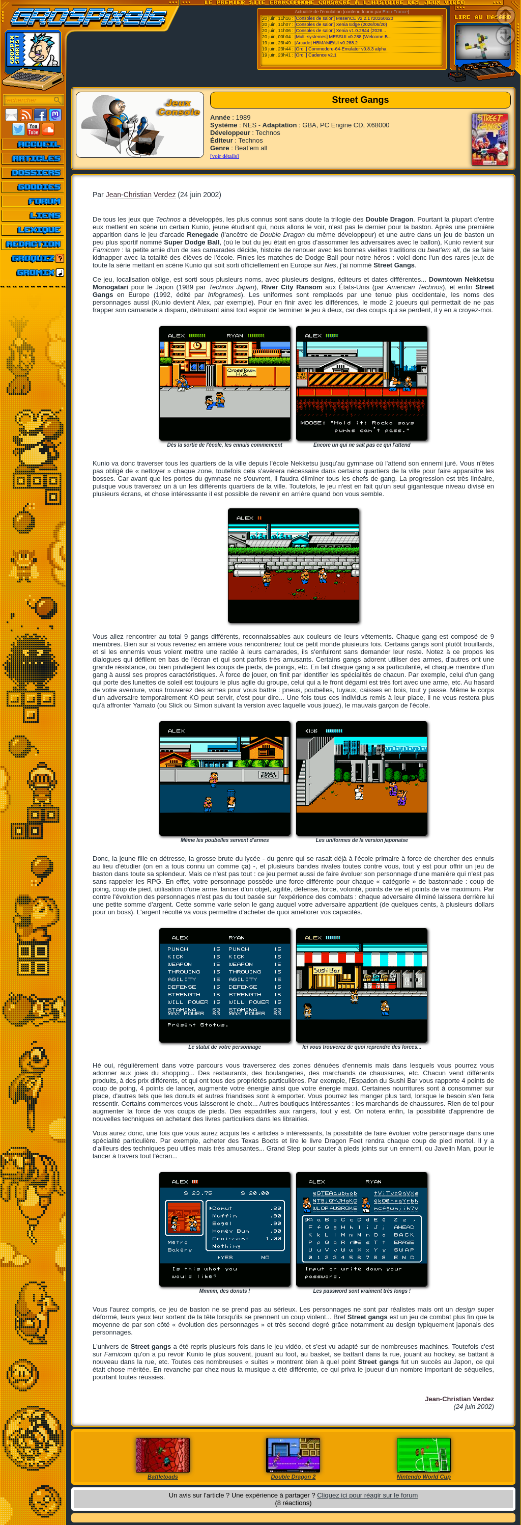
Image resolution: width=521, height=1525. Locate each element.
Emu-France (395, 11)
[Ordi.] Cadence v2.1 (316, 55)
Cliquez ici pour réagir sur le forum (367, 1495)
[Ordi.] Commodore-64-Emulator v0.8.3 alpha (340, 48)
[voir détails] (224, 156)
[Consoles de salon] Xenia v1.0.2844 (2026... (340, 30)
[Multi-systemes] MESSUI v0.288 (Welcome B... (343, 36)
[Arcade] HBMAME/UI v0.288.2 (326, 42)
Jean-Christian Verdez (141, 194)
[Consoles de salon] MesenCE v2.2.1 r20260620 (344, 18)
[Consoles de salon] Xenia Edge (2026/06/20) (341, 24)
